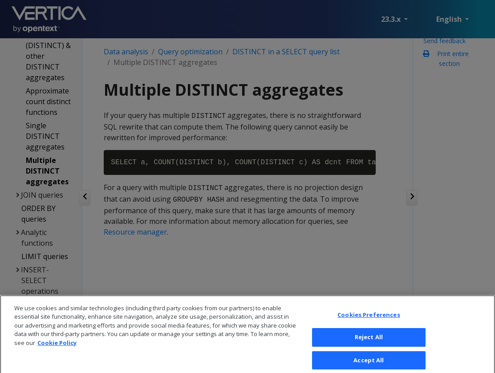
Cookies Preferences (368, 318)
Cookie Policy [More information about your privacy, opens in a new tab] (57, 347)
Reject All (369, 341)
